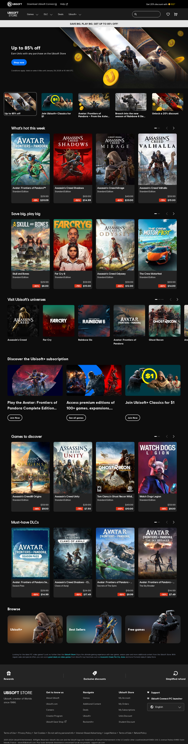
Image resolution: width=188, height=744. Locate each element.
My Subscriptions (127, 710)
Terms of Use (10, 733)
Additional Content (92, 704)
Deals (85, 710)
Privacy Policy (25, 733)
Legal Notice (110, 733)
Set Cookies (39, 733)
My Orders (124, 704)
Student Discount (127, 722)
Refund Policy (140, 733)
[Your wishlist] (168, 14)
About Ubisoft (52, 698)
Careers (50, 710)
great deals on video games (59, 657)
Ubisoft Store (70, 654)
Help (64, 4)
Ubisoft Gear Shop (56, 721)
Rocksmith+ (88, 722)
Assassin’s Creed (106, 657)
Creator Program (54, 716)
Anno (123, 657)
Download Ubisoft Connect (42, 4)
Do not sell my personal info (61, 733)
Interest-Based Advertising (89, 733)
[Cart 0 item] (176, 14)
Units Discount (125, 716)
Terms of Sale (125, 733)
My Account (124, 698)
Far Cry (117, 657)
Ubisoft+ (87, 716)
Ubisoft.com (52, 704)
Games (86, 698)
